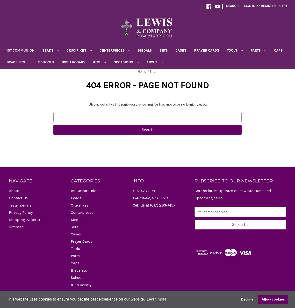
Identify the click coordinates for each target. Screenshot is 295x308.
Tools (235, 50)
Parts (258, 50)
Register (268, 6)
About (154, 62)
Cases (180, 50)
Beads (50, 50)
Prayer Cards (206, 50)
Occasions (126, 62)
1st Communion (21, 50)
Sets (163, 50)
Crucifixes (79, 50)
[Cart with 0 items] (283, 6)
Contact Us (18, 198)
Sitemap (16, 227)
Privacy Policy (21, 212)
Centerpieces (115, 50)
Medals (145, 50)
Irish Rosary (73, 62)
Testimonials (20, 205)
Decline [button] (247, 299)
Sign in (249, 6)
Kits (99, 62)
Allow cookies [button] (273, 299)
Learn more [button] (156, 299)
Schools (46, 62)
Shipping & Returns (26, 219)
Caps (278, 50)
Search (232, 6)
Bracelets (19, 62)
